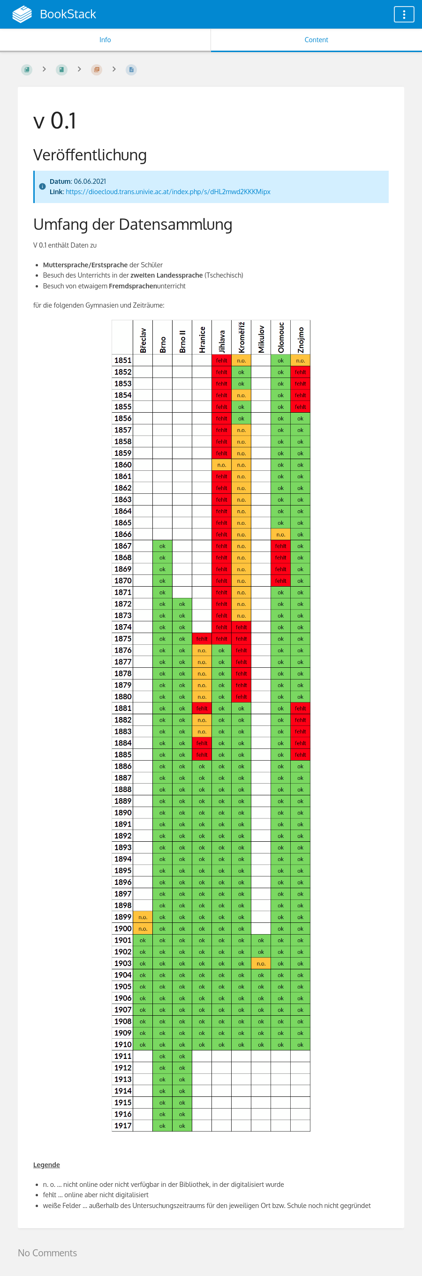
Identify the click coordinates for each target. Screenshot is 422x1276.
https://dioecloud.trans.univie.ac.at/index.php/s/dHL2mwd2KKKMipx (168, 192)
